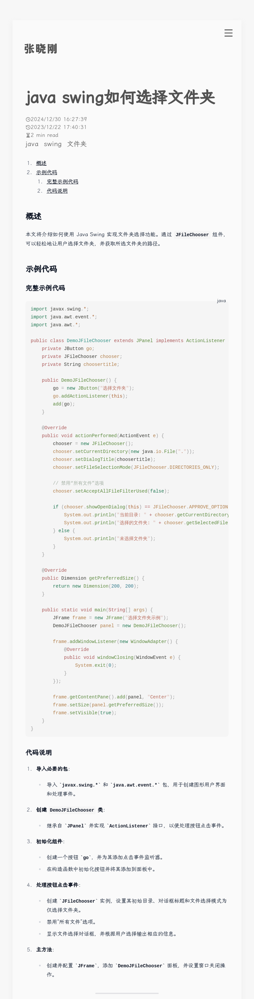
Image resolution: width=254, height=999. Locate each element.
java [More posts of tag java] (33, 144)
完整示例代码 (62, 181)
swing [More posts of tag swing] (54, 144)
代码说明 (57, 191)
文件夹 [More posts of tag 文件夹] (77, 144)
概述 (41, 163)
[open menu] (228, 33)
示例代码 (46, 172)
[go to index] (53, 49)
